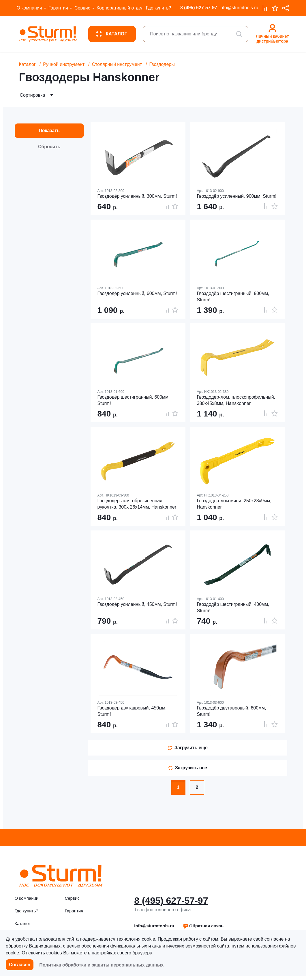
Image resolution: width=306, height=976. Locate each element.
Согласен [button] (19, 964)
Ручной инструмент (64, 64)
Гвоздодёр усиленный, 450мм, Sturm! (137, 604)
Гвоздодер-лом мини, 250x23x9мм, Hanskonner (234, 503)
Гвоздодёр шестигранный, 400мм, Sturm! (233, 607)
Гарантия (58, 7)
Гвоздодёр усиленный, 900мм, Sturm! (237, 196)
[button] (203, 926)
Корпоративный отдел (120, 7)
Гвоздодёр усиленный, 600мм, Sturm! (137, 293)
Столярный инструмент (117, 64)
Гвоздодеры (161, 64)
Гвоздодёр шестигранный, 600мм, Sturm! (133, 400)
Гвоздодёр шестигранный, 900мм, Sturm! (233, 296)
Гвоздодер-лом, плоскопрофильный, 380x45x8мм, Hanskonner (236, 400)
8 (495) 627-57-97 (198, 7)
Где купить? (158, 7)
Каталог (27, 64)
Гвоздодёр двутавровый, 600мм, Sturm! (231, 711)
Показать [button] (49, 130)
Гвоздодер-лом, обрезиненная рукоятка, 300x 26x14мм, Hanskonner (137, 503)
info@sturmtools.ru (238, 7)
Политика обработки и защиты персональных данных (101, 964)
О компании (29, 7)
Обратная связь (203, 925)
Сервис (82, 7)
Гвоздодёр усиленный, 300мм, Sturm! (137, 196)
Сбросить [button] (49, 146)
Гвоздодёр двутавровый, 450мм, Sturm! (132, 711)
